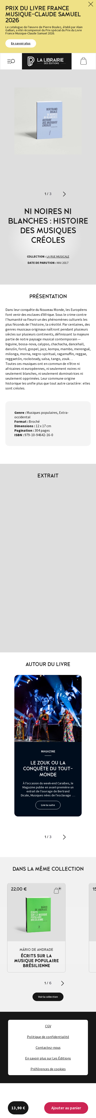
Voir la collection (48, 996)
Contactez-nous (48, 1047)
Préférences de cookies (48, 1069)
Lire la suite (48, 805)
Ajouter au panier (66, 1107)
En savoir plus (21, 43)
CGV (48, 1026)
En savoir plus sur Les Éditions (48, 1058)
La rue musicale (58, 256)
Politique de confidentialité (48, 1037)
